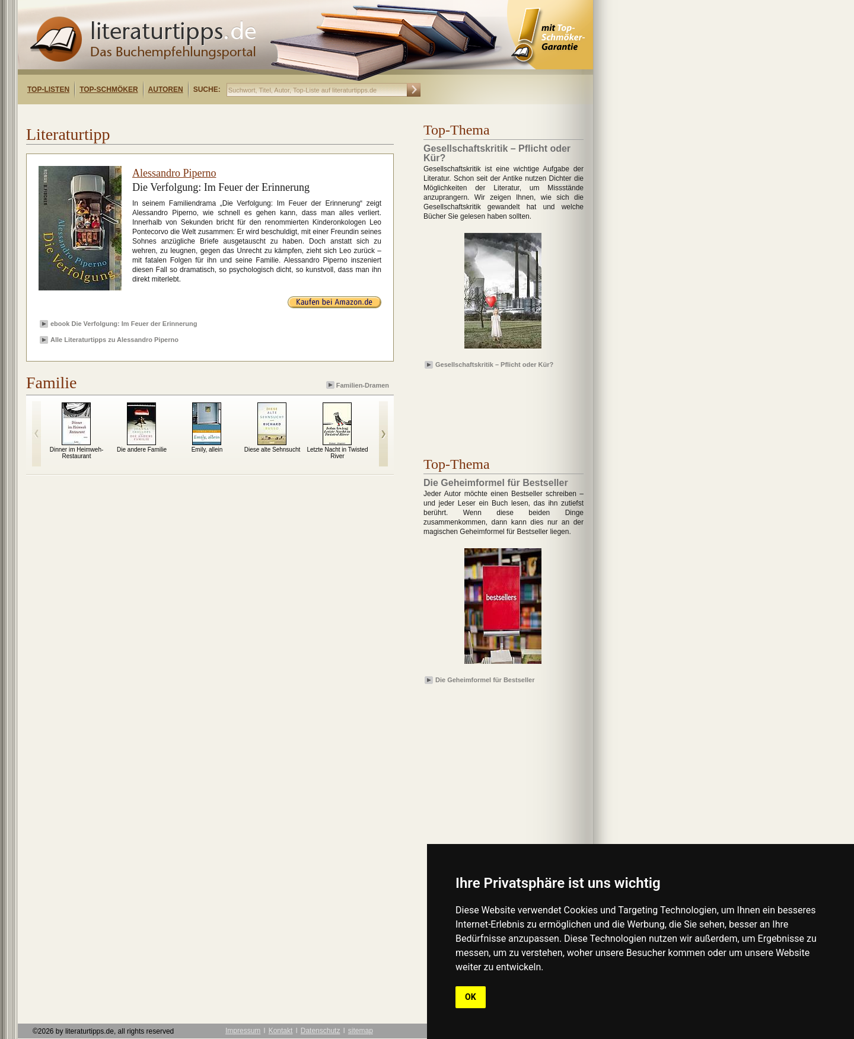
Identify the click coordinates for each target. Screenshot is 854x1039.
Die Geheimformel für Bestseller (485, 679)
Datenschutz (320, 1031)
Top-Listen (48, 89)
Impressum (242, 1031)
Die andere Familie (142, 449)
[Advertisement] (171, 114)
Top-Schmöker (108, 89)
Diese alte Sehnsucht (272, 449)
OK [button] (470, 997)
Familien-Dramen (358, 385)
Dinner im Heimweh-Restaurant (77, 452)
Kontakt (281, 1031)
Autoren (165, 89)
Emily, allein (207, 449)
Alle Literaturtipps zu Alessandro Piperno (114, 339)
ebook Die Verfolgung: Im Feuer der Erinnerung (123, 323)
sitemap (360, 1031)
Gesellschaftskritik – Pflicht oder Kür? (494, 364)
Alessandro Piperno (174, 173)
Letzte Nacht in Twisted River (337, 452)
